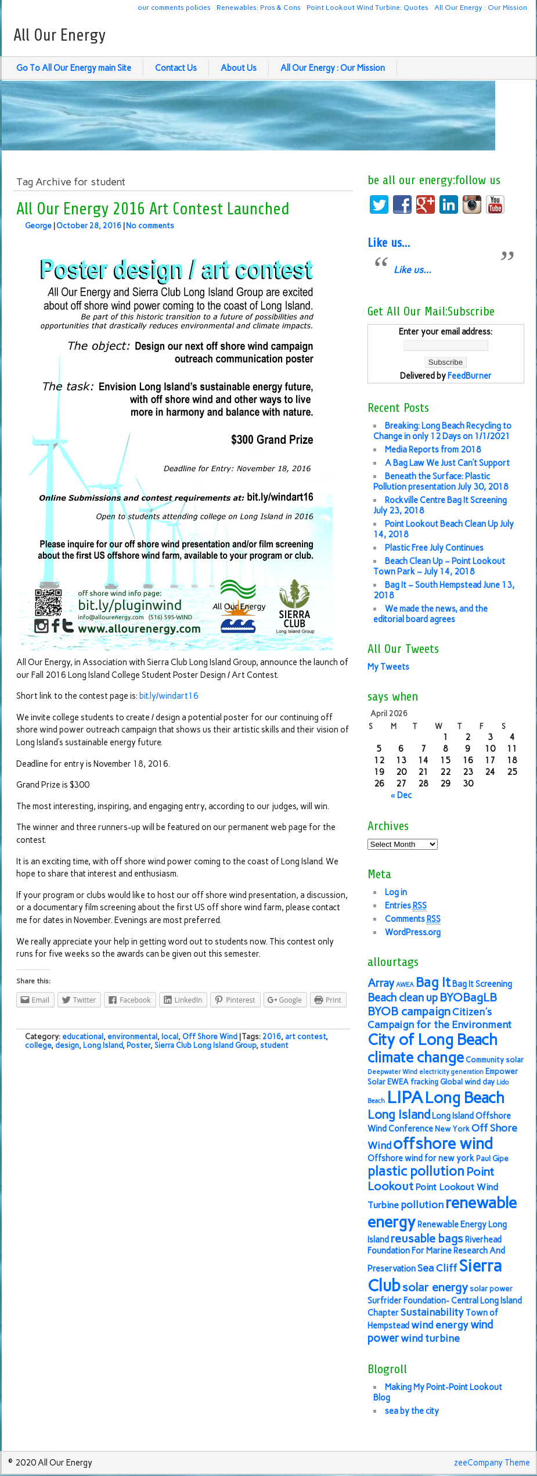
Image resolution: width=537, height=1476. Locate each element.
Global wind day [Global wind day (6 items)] (467, 1082)
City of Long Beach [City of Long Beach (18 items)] (432, 1039)
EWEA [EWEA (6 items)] (398, 1082)
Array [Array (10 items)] (380, 983)
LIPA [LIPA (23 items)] (405, 1097)
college (38, 1045)
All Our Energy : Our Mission (480, 7)
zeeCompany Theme (492, 1462)
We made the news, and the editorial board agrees (430, 614)
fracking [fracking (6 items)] (424, 1082)
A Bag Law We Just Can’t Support (447, 463)
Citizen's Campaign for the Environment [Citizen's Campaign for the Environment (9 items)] (439, 1017)
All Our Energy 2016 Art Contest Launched (153, 209)
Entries (406, 905)
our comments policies (174, 7)
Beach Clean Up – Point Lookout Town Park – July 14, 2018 (439, 566)
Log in (396, 892)
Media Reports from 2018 (433, 449)
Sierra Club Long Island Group (205, 1045)
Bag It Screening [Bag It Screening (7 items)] (482, 984)
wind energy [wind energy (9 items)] (439, 1325)
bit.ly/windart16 (169, 696)
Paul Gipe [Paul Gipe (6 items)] (492, 1158)
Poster (138, 1045)
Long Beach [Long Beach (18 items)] (464, 1098)
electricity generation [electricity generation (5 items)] (451, 1072)
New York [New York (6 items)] (452, 1129)
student (274, 1045)
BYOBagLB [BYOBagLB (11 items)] (468, 997)
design (67, 1045)
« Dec (401, 795)
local (169, 1036)
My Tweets (388, 667)
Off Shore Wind (209, 1036)
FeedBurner (470, 376)
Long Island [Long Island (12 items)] (398, 1114)
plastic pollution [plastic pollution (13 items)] (415, 1171)
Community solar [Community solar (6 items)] (495, 1059)
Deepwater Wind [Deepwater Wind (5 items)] (392, 1072)
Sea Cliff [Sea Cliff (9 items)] (437, 1268)
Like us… (388, 243)
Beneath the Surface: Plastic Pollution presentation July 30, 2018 (441, 481)
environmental (132, 1036)
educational (82, 1036)
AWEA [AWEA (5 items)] (405, 985)
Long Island (102, 1045)
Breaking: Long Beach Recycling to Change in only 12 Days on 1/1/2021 (442, 431)
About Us (239, 68)
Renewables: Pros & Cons (259, 7)
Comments (413, 919)
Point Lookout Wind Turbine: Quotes (367, 7)
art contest (305, 1036)
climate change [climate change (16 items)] (415, 1057)
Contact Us (176, 68)
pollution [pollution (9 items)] (422, 1204)
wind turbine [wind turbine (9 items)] (430, 1338)
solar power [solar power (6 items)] (491, 1288)
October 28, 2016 (88, 225)
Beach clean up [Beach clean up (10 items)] (402, 997)
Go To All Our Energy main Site (73, 68)
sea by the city (412, 1411)
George (38, 225)
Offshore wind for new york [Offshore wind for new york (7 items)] (420, 1158)
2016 (271, 1036)
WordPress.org (413, 932)
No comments (150, 225)
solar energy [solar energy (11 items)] (435, 1287)
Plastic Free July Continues (434, 548)
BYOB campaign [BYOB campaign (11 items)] (408, 1011)
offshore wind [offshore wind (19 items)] (443, 1143)
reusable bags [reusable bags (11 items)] (427, 1238)
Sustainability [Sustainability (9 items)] (432, 1312)
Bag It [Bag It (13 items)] (433, 982)
